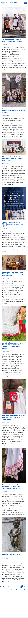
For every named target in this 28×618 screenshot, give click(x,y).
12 (16, 588)
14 (20, 587)
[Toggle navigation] (25, 3)
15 (24, 588)
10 (11, 588)
